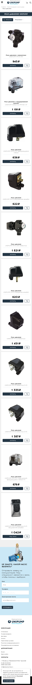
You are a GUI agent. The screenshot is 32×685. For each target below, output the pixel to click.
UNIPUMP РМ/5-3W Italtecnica (16, 245)
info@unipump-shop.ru (7, 667)
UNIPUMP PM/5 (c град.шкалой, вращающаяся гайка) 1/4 (16, 478)
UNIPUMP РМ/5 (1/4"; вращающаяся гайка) (16, 151)
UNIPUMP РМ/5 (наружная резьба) (16, 291)
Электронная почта (9, 597)
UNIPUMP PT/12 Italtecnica (16, 338)
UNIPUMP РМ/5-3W (16, 56)
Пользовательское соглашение (10, 645)
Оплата (3, 638)
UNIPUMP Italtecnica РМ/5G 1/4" (16, 103)
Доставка (4, 636)
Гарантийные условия (7, 640)
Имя (3, 581)
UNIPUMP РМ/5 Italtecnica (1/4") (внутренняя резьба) (16, 526)
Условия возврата (6, 634)
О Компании (4, 631)
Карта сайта (4, 654)
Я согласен (8, 681)
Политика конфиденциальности (10, 643)
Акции (3, 652)
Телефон (5, 589)
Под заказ (12, 536)
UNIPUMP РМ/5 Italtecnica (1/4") (16, 431)
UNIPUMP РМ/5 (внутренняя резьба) (16, 198)
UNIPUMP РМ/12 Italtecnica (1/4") (16, 384)
